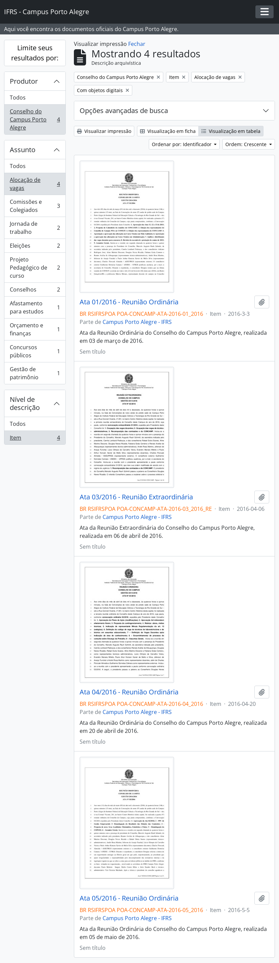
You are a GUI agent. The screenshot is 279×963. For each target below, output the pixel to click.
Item (34, 439)
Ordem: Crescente (246, 144)
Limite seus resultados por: (34, 52)
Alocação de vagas (34, 184)
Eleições (34, 247)
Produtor (24, 81)
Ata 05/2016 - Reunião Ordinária (129, 898)
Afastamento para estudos (34, 307)
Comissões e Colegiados (34, 206)
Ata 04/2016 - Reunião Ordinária (129, 692)
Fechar (136, 44)
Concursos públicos (34, 351)
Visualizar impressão (104, 131)
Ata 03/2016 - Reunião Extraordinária (136, 497)
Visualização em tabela (230, 131)
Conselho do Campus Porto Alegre (34, 119)
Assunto (22, 149)
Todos (18, 97)
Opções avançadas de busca (124, 110)
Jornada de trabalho (34, 228)
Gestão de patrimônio (34, 373)
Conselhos (34, 291)
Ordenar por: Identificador (182, 144)
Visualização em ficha (168, 131)
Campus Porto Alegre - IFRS (137, 322)
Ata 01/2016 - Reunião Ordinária (129, 302)
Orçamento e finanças (34, 329)
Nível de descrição (25, 403)
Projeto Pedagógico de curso (34, 267)
